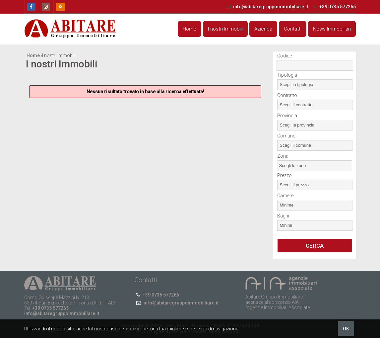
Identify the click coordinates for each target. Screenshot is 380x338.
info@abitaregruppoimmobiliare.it (266, 6)
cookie (133, 328)
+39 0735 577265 (333, 6)
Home (189, 29)
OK (346, 328)
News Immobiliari (332, 29)
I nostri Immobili (225, 29)
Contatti (292, 29)
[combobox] (314, 84)
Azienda (263, 29)
